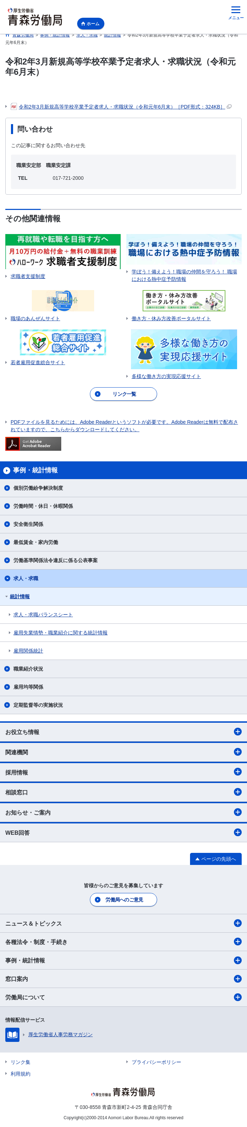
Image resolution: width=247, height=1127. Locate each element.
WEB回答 (123, 832)
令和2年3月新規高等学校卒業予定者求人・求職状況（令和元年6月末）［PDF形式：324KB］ (121, 106)
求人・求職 (25, 578)
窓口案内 (123, 979)
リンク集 (20, 1062)
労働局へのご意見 (124, 900)
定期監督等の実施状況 (38, 705)
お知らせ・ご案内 (123, 812)
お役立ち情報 (123, 731)
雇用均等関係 (28, 687)
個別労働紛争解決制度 (38, 488)
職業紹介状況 (28, 669)
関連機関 (123, 752)
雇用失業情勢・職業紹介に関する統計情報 (60, 632)
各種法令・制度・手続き (123, 941)
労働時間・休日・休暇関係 (43, 506)
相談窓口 (123, 792)
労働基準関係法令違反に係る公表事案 (55, 560)
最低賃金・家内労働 (35, 542)
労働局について (123, 997)
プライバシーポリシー (156, 1062)
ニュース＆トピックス (123, 923)
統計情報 (20, 596)
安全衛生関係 (28, 524)
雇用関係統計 (28, 651)
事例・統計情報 (123, 960)
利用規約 (20, 1074)
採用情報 (123, 772)
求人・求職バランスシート (43, 614)
